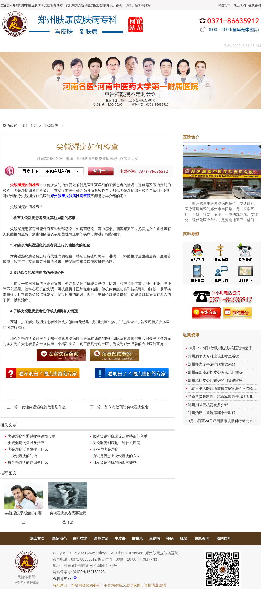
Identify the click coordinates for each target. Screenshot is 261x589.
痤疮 (170, 538)
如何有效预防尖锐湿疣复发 (127, 407)
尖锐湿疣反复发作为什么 (28, 449)
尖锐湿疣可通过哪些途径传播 (31, 436)
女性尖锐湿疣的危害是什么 (44, 407)
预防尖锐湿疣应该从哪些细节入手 (120, 436)
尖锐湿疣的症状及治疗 (26, 443)
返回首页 (37, 538)
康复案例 (152, 45)
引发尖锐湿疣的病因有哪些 (115, 462)
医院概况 (35, 45)
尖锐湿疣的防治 (22, 456)
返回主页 (29, 125)
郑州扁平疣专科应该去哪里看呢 (213, 356)
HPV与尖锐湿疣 (105, 449)
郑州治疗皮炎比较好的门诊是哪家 (215, 380)
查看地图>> (62, 579)
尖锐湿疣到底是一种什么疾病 (116, 443)
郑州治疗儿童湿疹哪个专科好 (211, 413)
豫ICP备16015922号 (89, 572)
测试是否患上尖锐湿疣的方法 (116, 456)
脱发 (183, 538)
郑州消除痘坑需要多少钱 (208, 405)
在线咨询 (254, 5)
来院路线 (199, 45)
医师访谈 (101, 538)
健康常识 (105, 45)
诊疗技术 (80, 538)
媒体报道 (82, 45)
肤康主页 (11, 45)
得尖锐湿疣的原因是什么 (28, 462)
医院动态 (59, 538)
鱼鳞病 (154, 538)
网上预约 (239, 5)
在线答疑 (129, 45)
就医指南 (224, 5)
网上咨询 (176, 45)
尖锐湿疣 (51, 125)
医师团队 (58, 45)
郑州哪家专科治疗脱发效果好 (211, 364)
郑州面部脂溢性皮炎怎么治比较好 (215, 372)
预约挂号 (223, 538)
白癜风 (137, 538)
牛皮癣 (120, 538)
